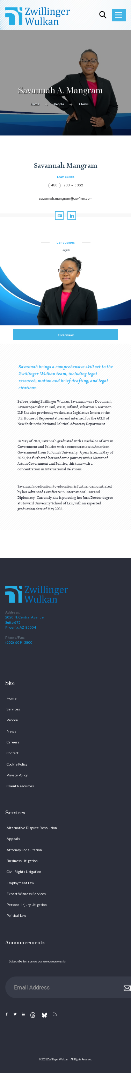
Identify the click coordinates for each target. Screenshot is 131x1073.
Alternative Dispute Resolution (32, 828)
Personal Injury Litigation (27, 904)
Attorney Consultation (24, 850)
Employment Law (20, 883)
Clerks (84, 104)
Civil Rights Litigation (24, 871)
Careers (13, 742)
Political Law (16, 915)
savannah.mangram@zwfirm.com (66, 199)
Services (13, 709)
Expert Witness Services (26, 894)
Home (34, 104)
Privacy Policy (17, 775)
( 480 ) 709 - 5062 (65, 185)
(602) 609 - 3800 (18, 642)
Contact (13, 753)
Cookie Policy (17, 764)
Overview (66, 335)
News (11, 731)
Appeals (13, 838)
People (59, 104)
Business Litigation (22, 861)
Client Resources (20, 786)
